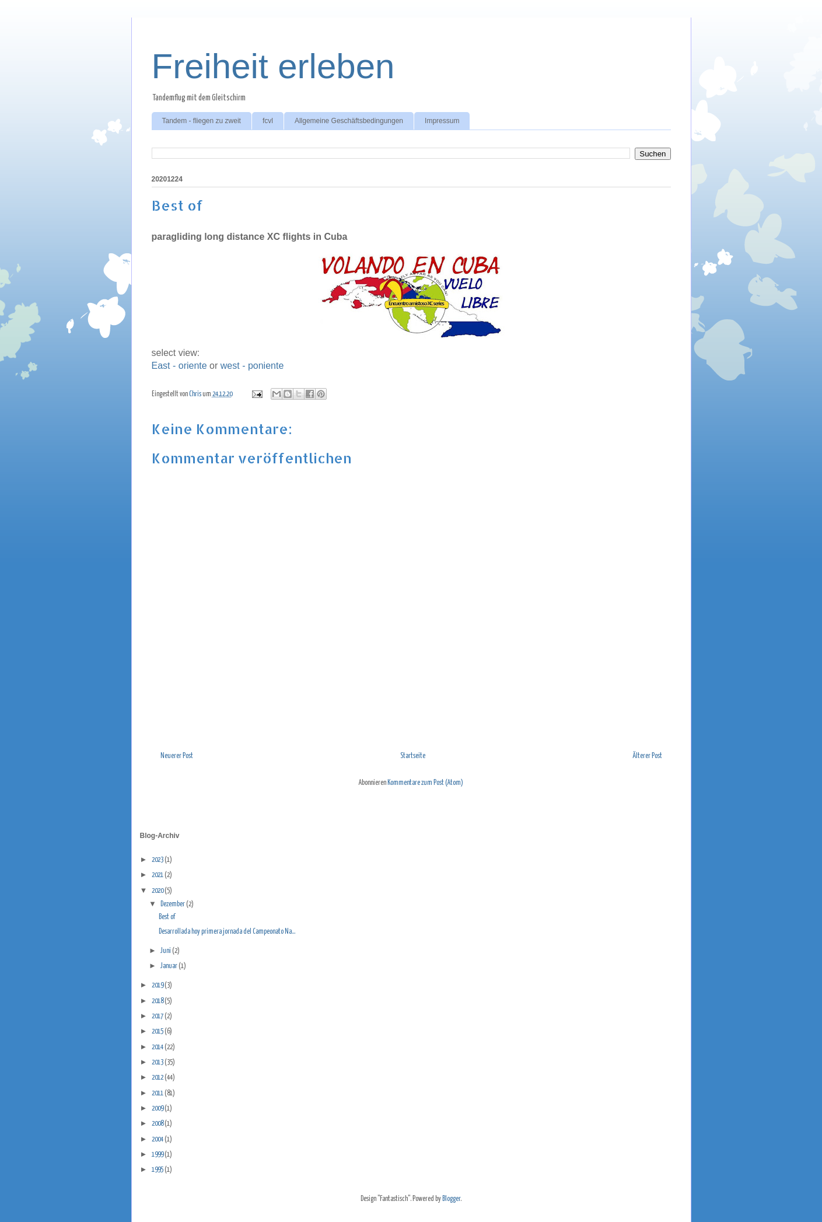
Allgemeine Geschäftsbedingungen (349, 121)
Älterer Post (647, 756)
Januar (169, 966)
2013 (158, 1062)
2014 (158, 1047)
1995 (158, 1170)
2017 (158, 1016)
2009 (158, 1108)
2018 (158, 1001)
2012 (158, 1077)
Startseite (412, 756)
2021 (158, 875)
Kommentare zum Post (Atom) (425, 783)
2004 (158, 1139)
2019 (158, 985)
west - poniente (252, 366)
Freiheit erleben (273, 66)
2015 (158, 1031)
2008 (158, 1123)
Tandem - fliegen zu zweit (201, 121)
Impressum (442, 121)
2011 (158, 1093)
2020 (158, 891)
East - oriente (179, 366)
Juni (166, 951)
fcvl (268, 121)
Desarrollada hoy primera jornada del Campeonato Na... (227, 931)
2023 (158, 860)
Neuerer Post (176, 756)
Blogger (451, 1199)
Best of (167, 917)
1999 (158, 1154)
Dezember (173, 904)
